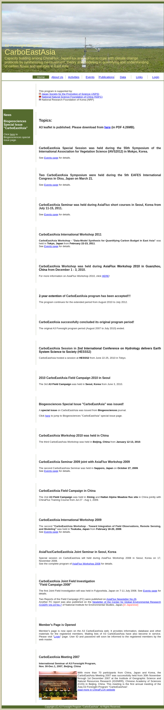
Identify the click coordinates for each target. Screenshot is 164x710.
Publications (106, 77)
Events (90, 77)
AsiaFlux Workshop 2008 (86, 563)
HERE (105, 276)
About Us (57, 77)
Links (139, 77)
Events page (51, 157)
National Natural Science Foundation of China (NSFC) (72, 96)
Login (155, 77)
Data (123, 77)
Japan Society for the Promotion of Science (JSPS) (70, 94)
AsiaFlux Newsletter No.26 (121, 599)
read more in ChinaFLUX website (96, 689)
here (12, 134)
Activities (73, 77)
